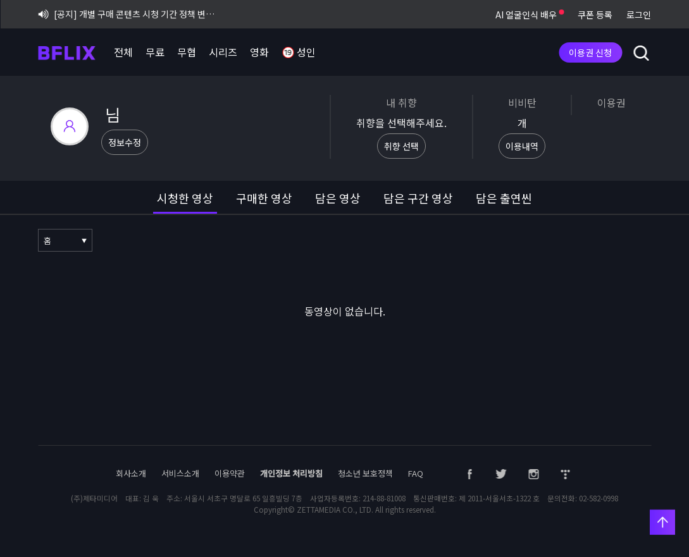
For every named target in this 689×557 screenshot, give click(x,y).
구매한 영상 (264, 198)
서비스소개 (180, 473)
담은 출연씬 (504, 198)
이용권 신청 (590, 52)
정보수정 (124, 142)
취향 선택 (401, 146)
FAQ (415, 473)
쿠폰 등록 (595, 14)
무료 (155, 51)
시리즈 (223, 51)
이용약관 (229, 473)
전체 (123, 51)
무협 (186, 51)
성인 (299, 53)
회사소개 (131, 473)
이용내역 (522, 146)
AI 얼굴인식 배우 (529, 14)
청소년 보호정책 (365, 473)
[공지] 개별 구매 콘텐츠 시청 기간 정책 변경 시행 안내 (130, 14)
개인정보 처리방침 (291, 473)
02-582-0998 (598, 498)
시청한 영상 (185, 198)
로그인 (638, 14)
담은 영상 (338, 198)
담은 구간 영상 (418, 198)
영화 (259, 51)
